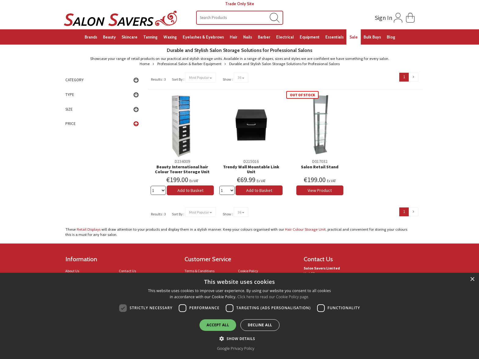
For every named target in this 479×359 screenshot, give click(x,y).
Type (69, 94)
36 (241, 77)
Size (69, 109)
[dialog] (239, 316)
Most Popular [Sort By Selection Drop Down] (200, 77)
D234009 (182, 161)
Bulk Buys (372, 37)
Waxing (170, 37)
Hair (233, 37)
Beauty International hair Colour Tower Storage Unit (182, 169)
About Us (72, 271)
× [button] (472, 279)
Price (70, 123)
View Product (320, 190)
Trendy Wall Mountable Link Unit (251, 169)
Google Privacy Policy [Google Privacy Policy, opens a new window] (235, 348)
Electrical (285, 37)
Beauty (109, 37)
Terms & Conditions (199, 271)
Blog (391, 37)
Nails (247, 37)
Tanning (150, 37)
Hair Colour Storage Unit (305, 229)
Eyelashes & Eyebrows (203, 37)
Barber (264, 37)
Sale (353, 37)
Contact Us (127, 271)
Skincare (129, 37)
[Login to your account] (387, 16)
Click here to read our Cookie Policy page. (273, 296)
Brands (91, 37)
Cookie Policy (248, 271)
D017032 (319, 161)
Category (74, 79)
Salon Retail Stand (319, 167)
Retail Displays (89, 229)
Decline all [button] (260, 325)
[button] (410, 17)
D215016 (251, 161)
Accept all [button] (218, 325)
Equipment (310, 37)
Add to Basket (190, 190)
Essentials (334, 37)
